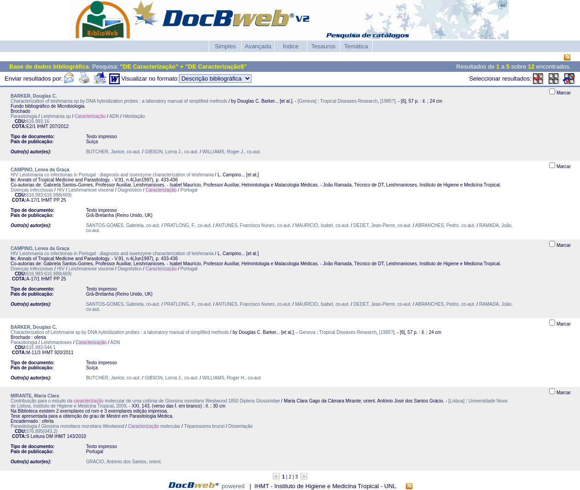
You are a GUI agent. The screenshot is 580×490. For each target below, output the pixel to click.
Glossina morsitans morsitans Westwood (82, 426)
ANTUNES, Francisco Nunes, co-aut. (254, 225)
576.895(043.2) (42, 431)
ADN (114, 116)
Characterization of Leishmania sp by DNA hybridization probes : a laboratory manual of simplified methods (120, 332)
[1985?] (387, 101)
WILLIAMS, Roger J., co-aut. (231, 151)
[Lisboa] (456, 400)
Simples (225, 46)
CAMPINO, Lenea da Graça (40, 169)
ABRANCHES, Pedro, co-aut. (445, 225)
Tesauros (323, 46)
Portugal (189, 189)
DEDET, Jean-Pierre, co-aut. (382, 225)
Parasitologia (24, 116)
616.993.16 (37, 121)
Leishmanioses (56, 342)
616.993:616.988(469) (48, 195)
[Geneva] (307, 101)
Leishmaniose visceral (91, 189)
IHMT (42, 126)
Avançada (258, 46)
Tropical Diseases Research (349, 101)
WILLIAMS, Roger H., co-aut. (232, 377)
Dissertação (240, 426)
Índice (291, 46)
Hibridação (134, 116)
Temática (356, 46)
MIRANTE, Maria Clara (35, 395)
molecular (154, 426)
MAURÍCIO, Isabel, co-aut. (322, 225)
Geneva (307, 332)
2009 (121, 405)
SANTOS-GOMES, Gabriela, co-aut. (123, 225)
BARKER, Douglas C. (34, 96)
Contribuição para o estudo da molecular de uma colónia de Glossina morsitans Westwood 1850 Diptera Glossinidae (145, 400)
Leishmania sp (55, 116)
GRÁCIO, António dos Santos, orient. (124, 461)
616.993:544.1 (41, 347)
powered (233, 486)
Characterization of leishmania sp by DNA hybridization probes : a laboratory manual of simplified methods (119, 101)
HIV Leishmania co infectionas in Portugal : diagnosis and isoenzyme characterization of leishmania (112, 174)
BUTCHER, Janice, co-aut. (113, 151)
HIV (61, 189)
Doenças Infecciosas (32, 189)
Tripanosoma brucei (204, 426)
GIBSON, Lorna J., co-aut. (172, 151)
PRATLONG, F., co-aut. (188, 225)
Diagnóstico (129, 189)
